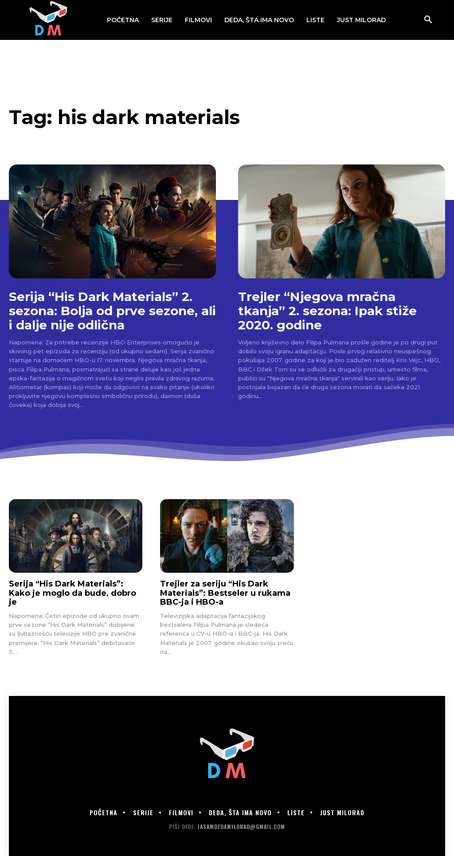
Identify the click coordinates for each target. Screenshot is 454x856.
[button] (428, 20)
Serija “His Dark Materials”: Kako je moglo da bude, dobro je (72, 593)
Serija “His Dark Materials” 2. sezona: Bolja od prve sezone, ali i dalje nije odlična (112, 310)
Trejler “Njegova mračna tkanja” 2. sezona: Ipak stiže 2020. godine (327, 310)
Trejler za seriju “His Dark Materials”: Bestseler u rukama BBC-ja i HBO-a (225, 593)
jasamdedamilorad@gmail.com (241, 826)
